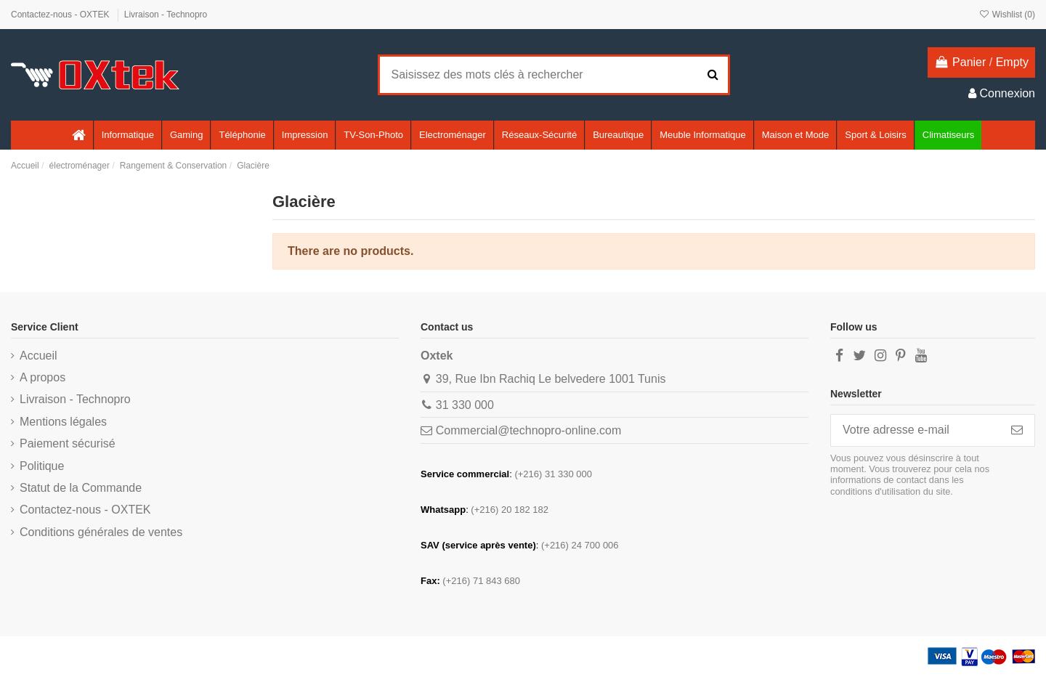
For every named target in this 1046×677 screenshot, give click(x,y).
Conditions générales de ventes (101, 532)
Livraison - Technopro (166, 14)
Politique (42, 466)
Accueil (38, 355)
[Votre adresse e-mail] (915, 430)
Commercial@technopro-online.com (528, 430)
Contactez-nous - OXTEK (61, 14)
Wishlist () (1006, 14)
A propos (42, 377)
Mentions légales (63, 421)
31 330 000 (465, 405)
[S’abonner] (1017, 430)
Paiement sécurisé (67, 443)
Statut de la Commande (81, 488)
